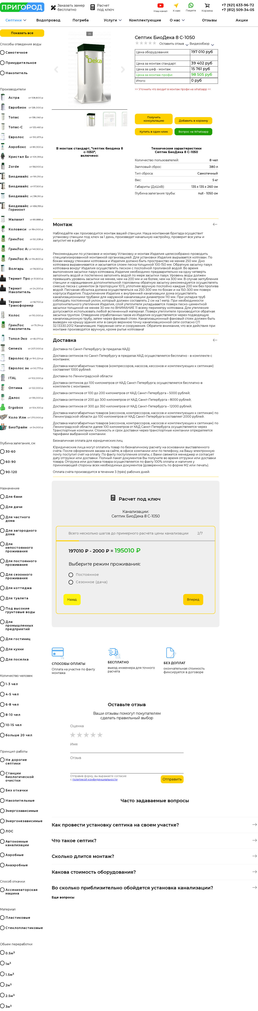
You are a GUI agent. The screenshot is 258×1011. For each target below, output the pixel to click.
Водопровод (48, 20)
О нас (175, 20)
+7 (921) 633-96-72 (238, 5)
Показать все (22, 33)
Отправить (172, 779)
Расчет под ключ (102, 7)
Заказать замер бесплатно (68, 7)
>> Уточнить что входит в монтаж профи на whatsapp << (173, 89)
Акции (242, 20)
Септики (13, 20)
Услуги (110, 20)
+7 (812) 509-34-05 (238, 10)
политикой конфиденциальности (95, 779)
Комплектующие (145, 20)
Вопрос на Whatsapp (193, 131)
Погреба (81, 20)
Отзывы (209, 20)
